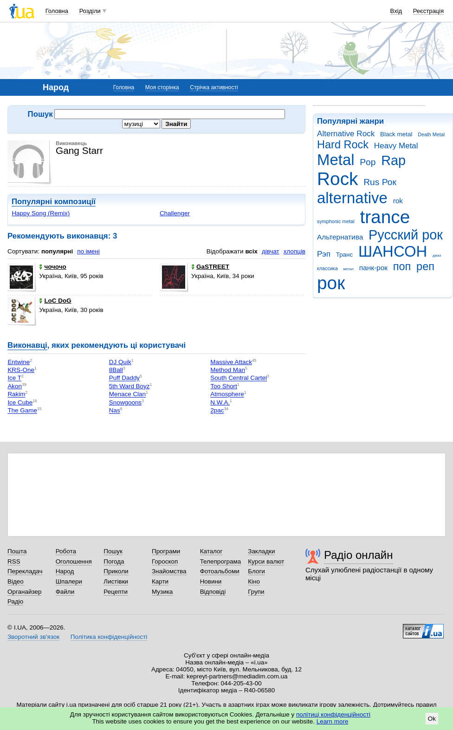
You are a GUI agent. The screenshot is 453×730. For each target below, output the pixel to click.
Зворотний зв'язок (33, 636)
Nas (114, 410)
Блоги (256, 571)
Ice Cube (19, 402)
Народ (65, 571)
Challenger (175, 213)
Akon (14, 386)
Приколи (116, 571)
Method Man (227, 369)
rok (398, 201)
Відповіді (213, 591)
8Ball (116, 369)
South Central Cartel (238, 378)
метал (348, 269)
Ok (432, 718)
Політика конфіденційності (109, 636)
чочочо (52, 266)
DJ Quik (120, 361)
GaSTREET (210, 266)
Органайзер (24, 591)
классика (327, 268)
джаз (437, 255)
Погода (114, 561)
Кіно (254, 581)
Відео (15, 581)
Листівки (116, 581)
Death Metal (431, 134)
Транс (344, 254)
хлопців (294, 251)
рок (331, 283)
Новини (211, 581)
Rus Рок (379, 182)
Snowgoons (125, 402)
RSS (13, 561)
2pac (217, 410)
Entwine (18, 361)
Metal (336, 159)
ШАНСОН (392, 251)
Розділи (90, 10)
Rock (337, 179)
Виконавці (27, 345)
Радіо (15, 601)
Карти (160, 581)
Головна (56, 10)
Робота (66, 551)
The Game (22, 410)
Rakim (16, 394)
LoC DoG (55, 300)
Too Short (223, 386)
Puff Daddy (124, 378)
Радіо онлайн (358, 555)
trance (385, 217)
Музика (162, 591)
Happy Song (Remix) (41, 213)
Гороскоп (165, 561)
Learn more (333, 721)
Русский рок (406, 234)
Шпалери (69, 581)
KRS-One (20, 369)
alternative (352, 197)
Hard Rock (343, 145)
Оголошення (74, 561)
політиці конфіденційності (333, 714)
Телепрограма (220, 561)
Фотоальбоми (219, 571)
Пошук (113, 551)
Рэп (323, 254)
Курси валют (266, 561)
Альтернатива (340, 237)
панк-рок (373, 268)
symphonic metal (336, 221)
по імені (88, 251)
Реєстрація (428, 10)
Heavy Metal (396, 145)
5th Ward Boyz (129, 386)
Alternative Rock (346, 133)
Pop (367, 162)
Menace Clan (127, 394)
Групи (256, 591)
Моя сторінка (162, 87)
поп (402, 266)
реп (425, 266)
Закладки (261, 551)
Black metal (396, 134)
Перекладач (24, 571)
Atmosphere (227, 394)
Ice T (14, 378)
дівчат (270, 251)
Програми (166, 551)
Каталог (211, 551)
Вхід (396, 10)
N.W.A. (220, 402)
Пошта (16, 551)
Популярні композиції (54, 201)
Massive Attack (231, 361)
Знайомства (169, 571)
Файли (65, 591)
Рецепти (116, 591)
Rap (393, 160)
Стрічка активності (214, 87)
